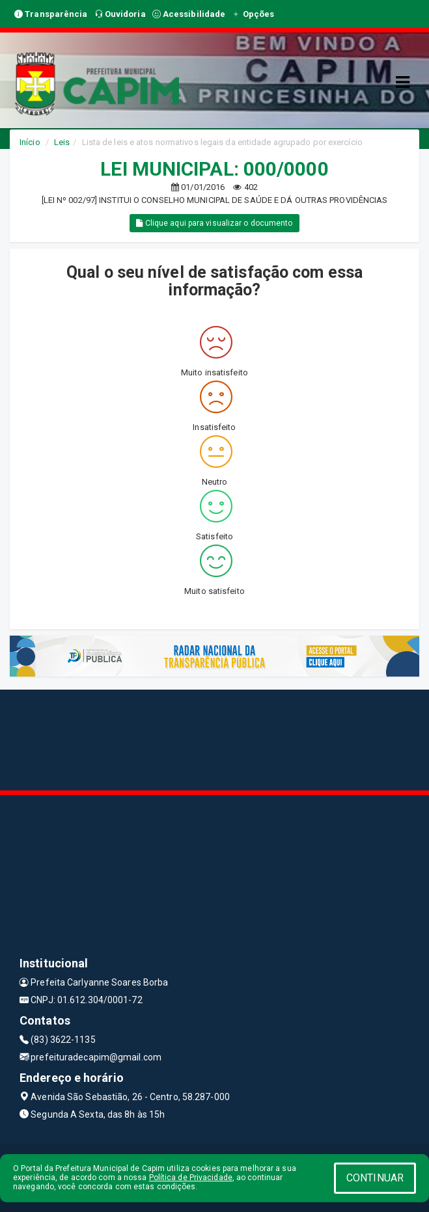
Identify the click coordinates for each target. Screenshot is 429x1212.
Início (30, 142)
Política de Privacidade (190, 1177)
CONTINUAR (375, 1178)
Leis (62, 142)
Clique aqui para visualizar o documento (214, 223)
